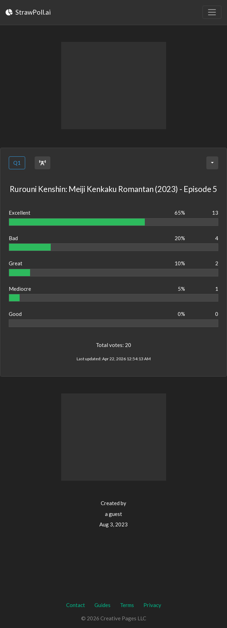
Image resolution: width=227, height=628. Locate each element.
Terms (127, 605)
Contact (75, 605)
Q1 (17, 163)
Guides (102, 605)
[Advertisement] (113, 85)
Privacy (152, 605)
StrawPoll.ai (28, 12)
